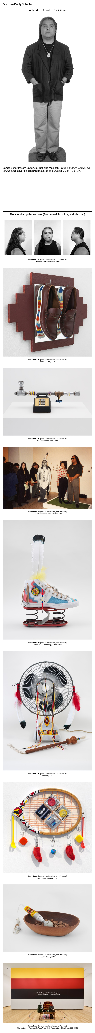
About (46, 10)
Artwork (34, 10)
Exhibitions (60, 10)
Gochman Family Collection (18, 4)
